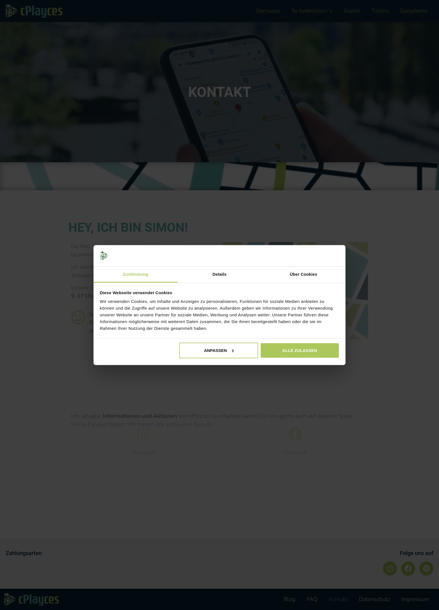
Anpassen (218, 350)
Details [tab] (219, 274)
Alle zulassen (299, 350)
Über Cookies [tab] (303, 274)
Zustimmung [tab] (135, 274)
